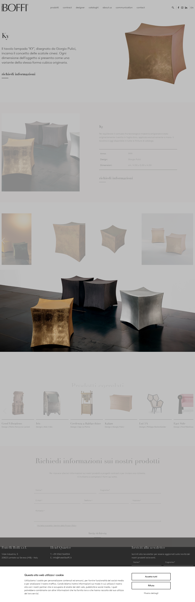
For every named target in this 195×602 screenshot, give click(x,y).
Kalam (109, 427)
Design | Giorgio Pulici (114, 431)
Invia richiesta (97, 537)
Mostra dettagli (151, 593)
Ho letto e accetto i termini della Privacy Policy (56, 529)
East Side (179, 427)
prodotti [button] (54, 7)
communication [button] (124, 7)
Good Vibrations (12, 427)
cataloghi (94, 7)
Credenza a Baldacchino (85, 427)
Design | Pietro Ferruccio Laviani (16, 431)
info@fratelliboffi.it (62, 557)
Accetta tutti (151, 576)
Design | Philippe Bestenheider (152, 431)
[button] (173, 7)
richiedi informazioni (18, 74)
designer (80, 7)
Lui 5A (143, 427)
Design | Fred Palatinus (183, 431)
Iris (38, 427)
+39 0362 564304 (61, 554)
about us (107, 7)
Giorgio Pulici (134, 163)
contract (67, 7)
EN (192, 7)
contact (141, 7)
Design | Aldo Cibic (44, 431)
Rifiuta (151, 585)
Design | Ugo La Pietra (80, 431)
